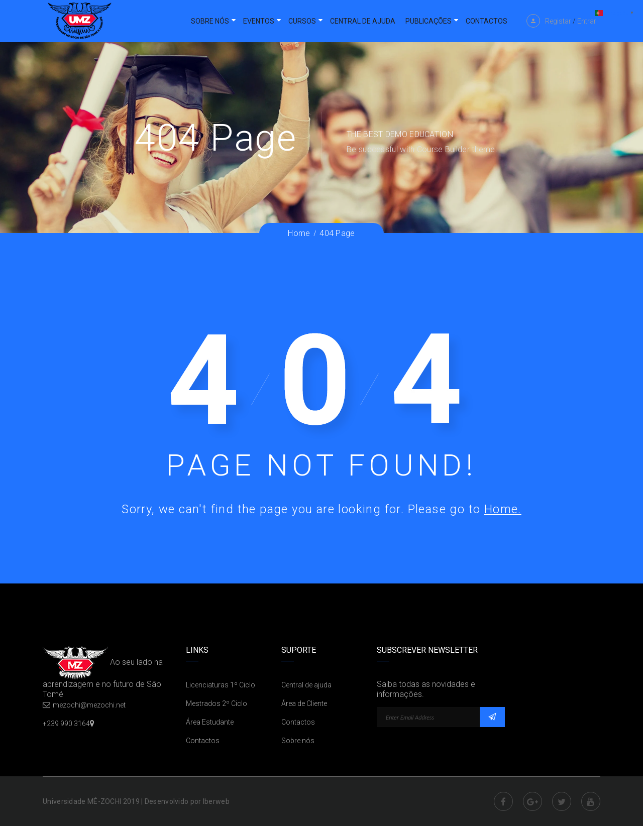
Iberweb (216, 801)
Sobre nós (210, 21)
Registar (558, 21)
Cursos (302, 21)
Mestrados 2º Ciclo (216, 703)
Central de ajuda (362, 21)
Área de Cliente (304, 703)
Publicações (428, 21)
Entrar (586, 21)
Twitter (561, 801)
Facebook (503, 801)
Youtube (590, 801)
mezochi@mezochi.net (89, 705)
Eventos (258, 21)
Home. (502, 509)
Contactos (486, 21)
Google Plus (532, 801)
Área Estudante (210, 722)
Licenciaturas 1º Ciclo (220, 685)
